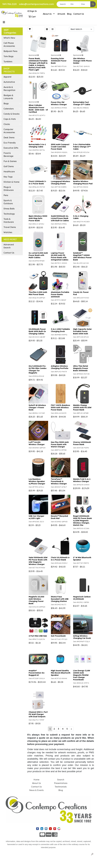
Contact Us (78, 14)
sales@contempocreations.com (36, 4)
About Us (47, 14)
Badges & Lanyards (8, 97)
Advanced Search (9, 246)
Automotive (9, 82)
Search (60, 779)
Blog (69, 14)
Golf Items (9, 166)
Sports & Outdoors (8, 202)
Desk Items (9, 137)
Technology (9, 214)
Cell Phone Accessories (9, 44)
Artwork (61, 14)
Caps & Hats (10, 119)
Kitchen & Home (11, 182)
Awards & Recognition (9, 88)
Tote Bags (8, 56)
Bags (6, 103)
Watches (8, 232)
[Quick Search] (63, 4)
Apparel (7, 77)
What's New (9, 38)
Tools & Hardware (9, 220)
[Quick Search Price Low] (74, 4)
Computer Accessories (9, 131)
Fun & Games (10, 161)
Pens (6, 195)
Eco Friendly (10, 142)
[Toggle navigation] (4, 22)
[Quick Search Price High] (85, 4)
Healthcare (9, 171)
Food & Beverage (8, 154)
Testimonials (61, 786)
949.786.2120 (9, 4)
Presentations (60, 783)
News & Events (36, 790)
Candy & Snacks (11, 114)
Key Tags (8, 176)
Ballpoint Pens (10, 51)
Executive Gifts (11, 148)
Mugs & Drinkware (9, 188)
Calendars (9, 108)
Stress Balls (9, 208)
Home (36, 779)
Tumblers (8, 61)
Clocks (7, 124)
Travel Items (10, 227)
